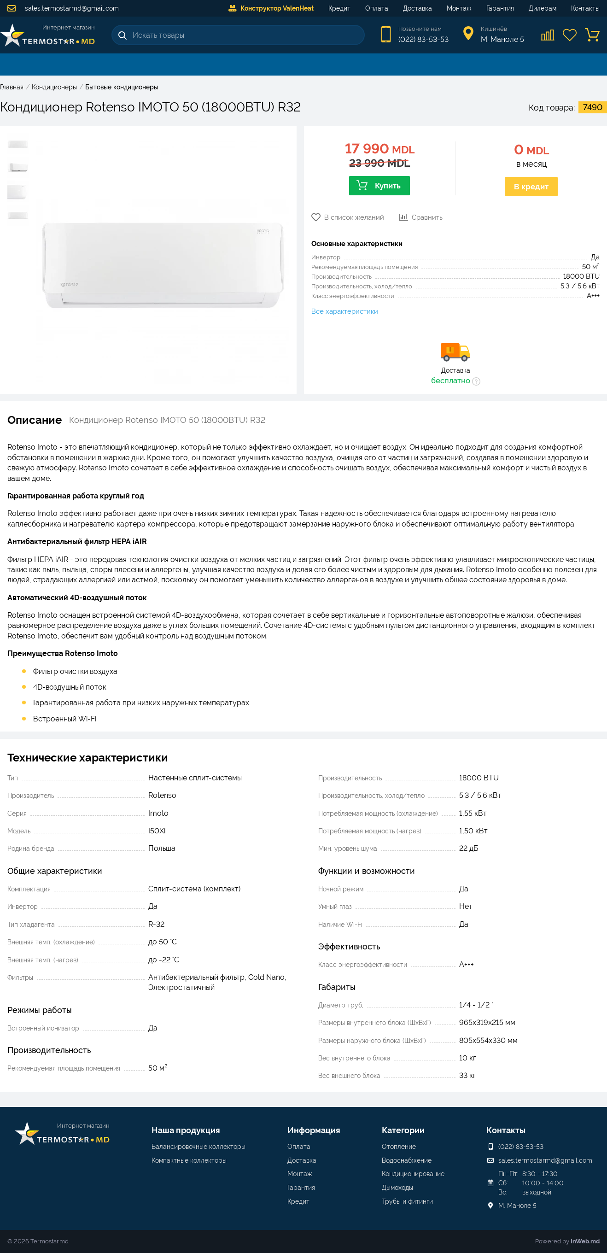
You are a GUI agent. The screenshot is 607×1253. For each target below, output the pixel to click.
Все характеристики (344, 311)
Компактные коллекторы (189, 1160)
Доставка (417, 8)
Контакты (585, 8)
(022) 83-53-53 (423, 39)
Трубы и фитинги (407, 1201)
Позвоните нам (420, 28)
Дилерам (542, 8)
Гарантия (500, 8)
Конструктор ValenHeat (271, 8)
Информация (313, 1130)
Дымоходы (397, 1187)
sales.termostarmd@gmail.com (63, 8)
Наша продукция (186, 1130)
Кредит (339, 8)
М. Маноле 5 (517, 1205)
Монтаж (459, 8)
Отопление (399, 1146)
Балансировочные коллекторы (198, 1146)
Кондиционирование (413, 1173)
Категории (403, 1130)
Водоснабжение (407, 1160)
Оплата (376, 8)
